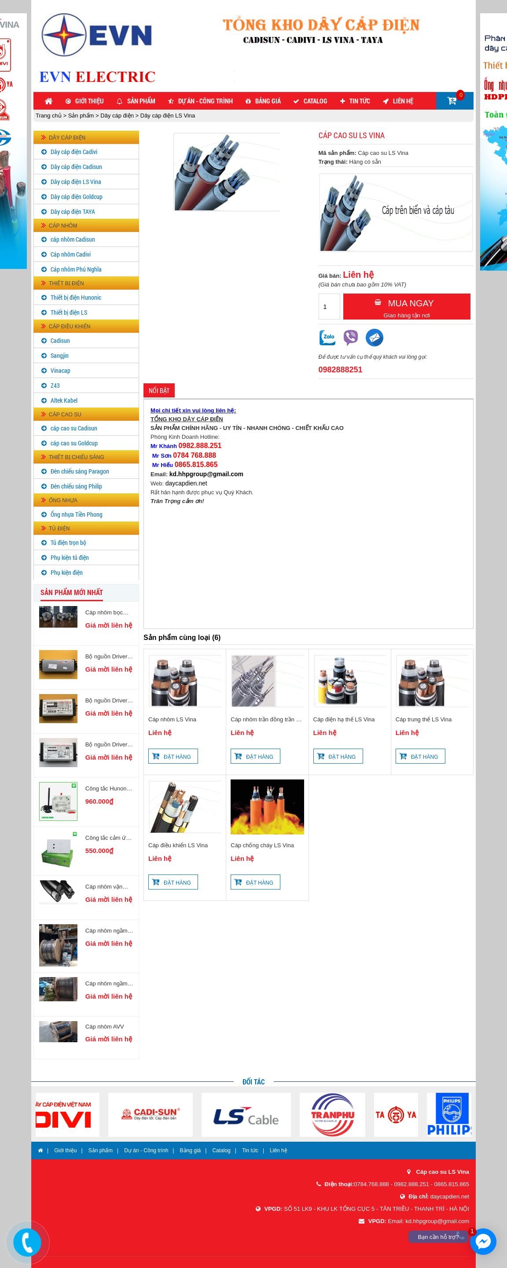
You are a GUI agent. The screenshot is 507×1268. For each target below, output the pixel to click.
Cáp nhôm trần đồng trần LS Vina (267, 720)
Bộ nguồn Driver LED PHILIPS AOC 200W (106, 656)
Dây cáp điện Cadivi (74, 151)
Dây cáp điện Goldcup (77, 196)
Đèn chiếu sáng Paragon (80, 471)
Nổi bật (159, 390)
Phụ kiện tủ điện (70, 557)
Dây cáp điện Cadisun (76, 166)
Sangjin (60, 355)
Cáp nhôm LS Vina (172, 719)
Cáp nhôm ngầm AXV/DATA (106, 930)
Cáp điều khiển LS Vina (178, 845)
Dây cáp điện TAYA (73, 211)
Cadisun (60, 340)
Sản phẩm (141, 100)
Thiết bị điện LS (69, 312)
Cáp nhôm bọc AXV (104, 612)
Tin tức (359, 100)
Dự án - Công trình (205, 100)
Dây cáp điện (117, 115)
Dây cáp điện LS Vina (167, 115)
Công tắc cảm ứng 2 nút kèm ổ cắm (108, 838)
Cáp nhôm (63, 226)
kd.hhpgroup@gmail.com (206, 474)
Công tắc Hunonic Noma (108, 788)
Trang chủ (49, 115)
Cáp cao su (65, 415)
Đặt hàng (177, 757)
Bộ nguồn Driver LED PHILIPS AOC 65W (106, 744)
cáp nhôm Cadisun (73, 239)
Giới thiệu (89, 100)
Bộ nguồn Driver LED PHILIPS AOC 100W (106, 700)
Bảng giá (268, 100)
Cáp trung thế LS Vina (424, 719)
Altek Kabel (64, 400)
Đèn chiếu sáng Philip (76, 486)
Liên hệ (403, 100)
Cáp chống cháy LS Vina (262, 845)
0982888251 (341, 369)
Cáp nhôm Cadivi (71, 254)
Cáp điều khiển (69, 326)
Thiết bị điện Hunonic (76, 297)
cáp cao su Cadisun (74, 428)
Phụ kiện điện (67, 572)
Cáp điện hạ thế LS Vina (344, 719)
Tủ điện (59, 529)
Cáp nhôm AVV (104, 1026)
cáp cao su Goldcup (74, 443)
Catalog (315, 100)
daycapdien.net (186, 483)
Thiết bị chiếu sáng (76, 457)
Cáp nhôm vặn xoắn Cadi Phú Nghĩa (104, 886)
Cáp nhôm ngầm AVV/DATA (106, 983)
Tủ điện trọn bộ (68, 542)
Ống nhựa (63, 500)
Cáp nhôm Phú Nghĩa (76, 269)
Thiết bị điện (66, 283)
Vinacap (60, 370)
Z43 (55, 385)
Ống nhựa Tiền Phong (77, 514)
